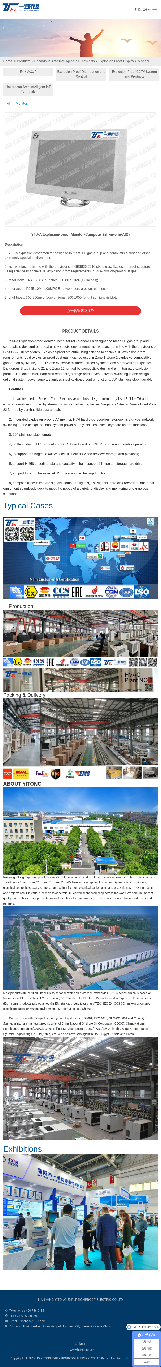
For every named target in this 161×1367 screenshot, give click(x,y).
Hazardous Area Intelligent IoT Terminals (64, 61)
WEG (19, 7)
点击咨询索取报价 (80, 311)
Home (7, 61)
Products (23, 61)
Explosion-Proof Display (116, 61)
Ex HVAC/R (28, 72)
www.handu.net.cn (82, 1349)
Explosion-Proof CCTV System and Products (134, 74)
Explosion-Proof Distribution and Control (81, 74)
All (7, 103)
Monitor (143, 61)
